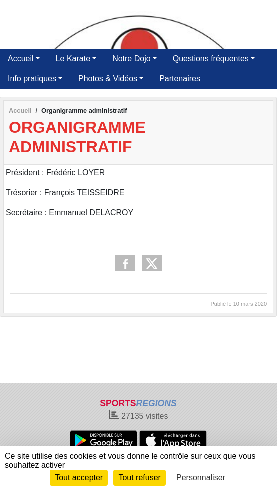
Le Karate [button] (73, 58)
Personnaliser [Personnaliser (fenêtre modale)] (201, 477)
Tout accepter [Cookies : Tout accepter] (79, 477)
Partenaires (180, 78)
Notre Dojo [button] (131, 58)
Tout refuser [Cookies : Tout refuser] (139, 477)
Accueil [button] (21, 58)
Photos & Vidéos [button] (108, 78)
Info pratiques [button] (32, 78)
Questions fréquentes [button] (211, 58)
